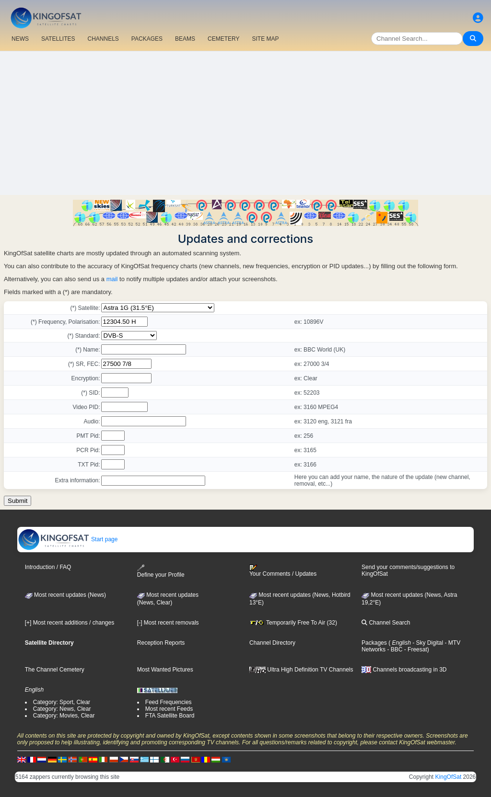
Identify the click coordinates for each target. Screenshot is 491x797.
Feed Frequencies (168, 702)
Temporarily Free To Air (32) (293, 622)
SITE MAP (265, 38)
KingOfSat (448, 777)
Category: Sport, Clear (61, 702)
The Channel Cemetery (54, 669)
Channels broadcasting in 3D (404, 669)
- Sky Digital (427, 642)
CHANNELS (102, 38)
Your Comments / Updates (282, 571)
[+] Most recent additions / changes (69, 622)
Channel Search (386, 622)
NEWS (20, 38)
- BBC (394, 649)
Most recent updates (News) (65, 595)
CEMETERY (223, 38)
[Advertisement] (245, 123)
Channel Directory (272, 642)
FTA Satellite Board (170, 715)
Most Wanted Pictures (165, 669)
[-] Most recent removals (168, 622)
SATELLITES (58, 38)
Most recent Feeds (169, 709)
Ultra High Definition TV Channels (301, 669)
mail (112, 279)
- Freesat (414, 649)
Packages (374, 642)
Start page (68, 539)
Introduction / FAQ (48, 567)
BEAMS (185, 38)
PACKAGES (147, 38)
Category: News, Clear (62, 709)
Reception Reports (161, 642)
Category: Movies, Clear (64, 715)
